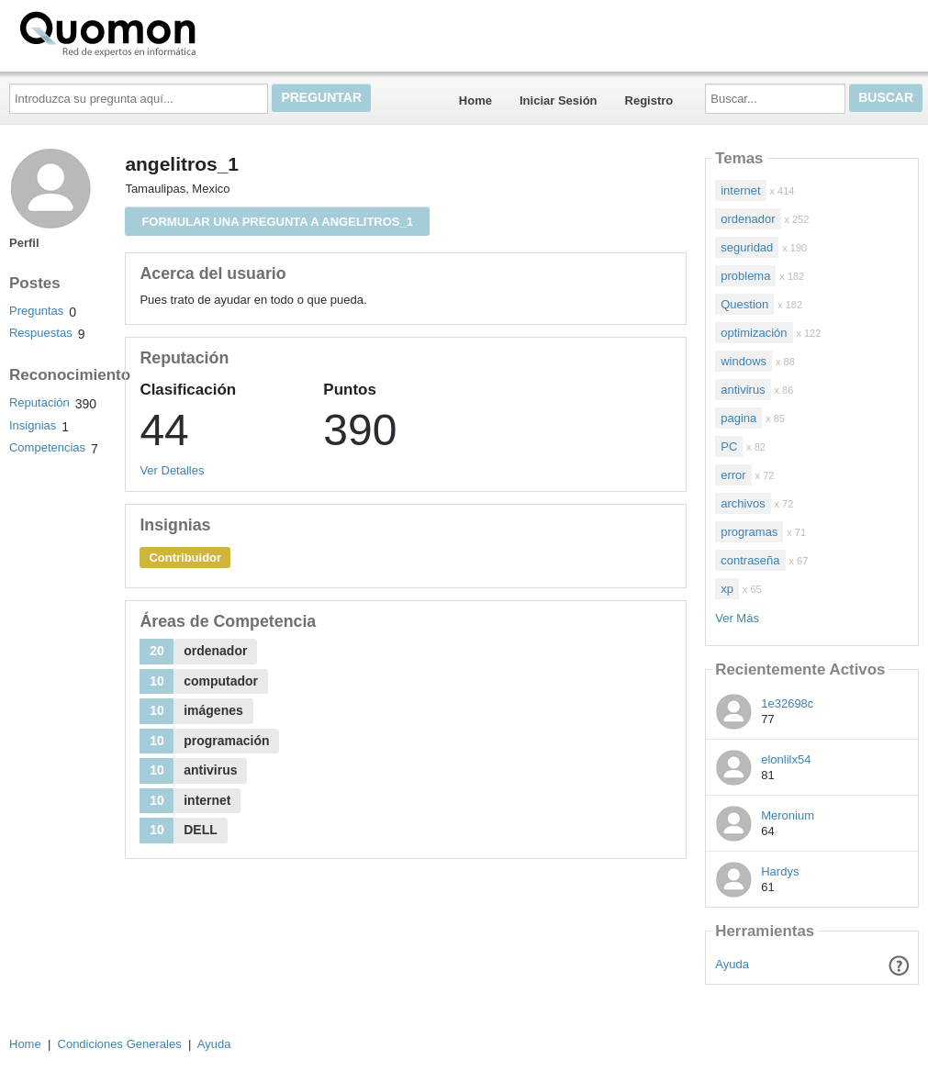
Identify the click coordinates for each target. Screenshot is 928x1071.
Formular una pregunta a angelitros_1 (277, 222)
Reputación (39, 402)
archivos (743, 503)
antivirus (743, 389)
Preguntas (36, 311)
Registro (649, 100)
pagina (738, 418)
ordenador (748, 219)
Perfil (24, 243)
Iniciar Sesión (559, 100)
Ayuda (732, 964)
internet (740, 190)
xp (727, 589)
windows (743, 361)
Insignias (32, 425)
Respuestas (41, 333)
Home (475, 100)
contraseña (750, 560)
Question (744, 304)
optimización (754, 333)
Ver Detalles (172, 470)
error (733, 475)
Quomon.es (166, 32)
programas (749, 532)
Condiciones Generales (120, 1044)
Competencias (47, 447)
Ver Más (737, 618)
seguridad (747, 247)
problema (745, 276)
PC (729, 446)
